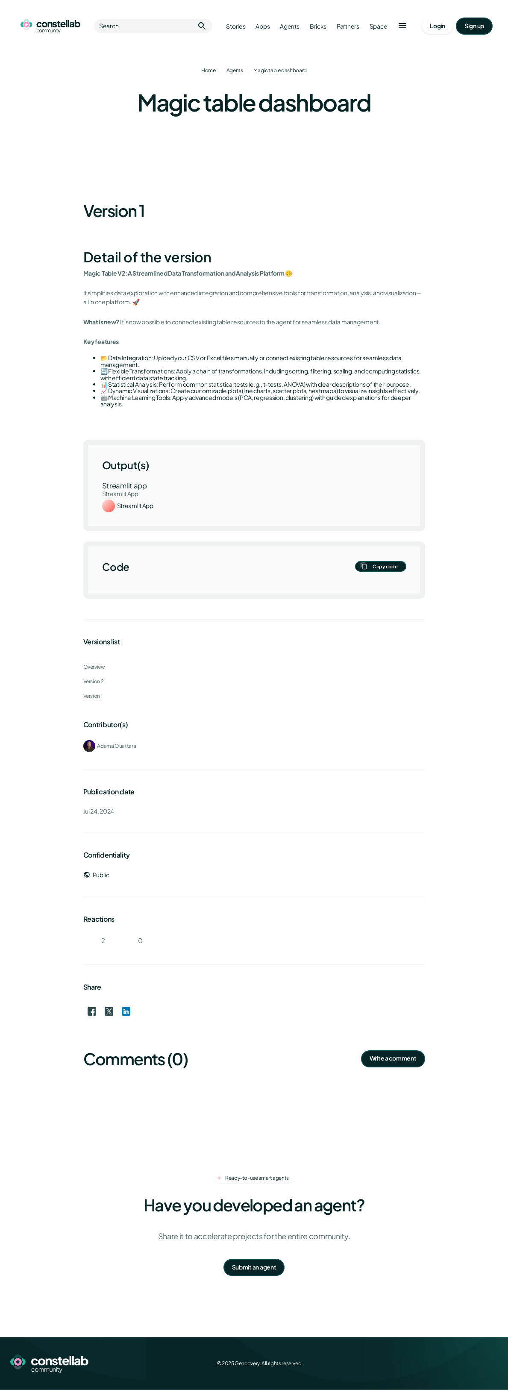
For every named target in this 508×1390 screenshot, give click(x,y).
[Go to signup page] (474, 26)
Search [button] (153, 26)
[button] (402, 26)
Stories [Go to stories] (235, 26)
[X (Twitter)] (455, 1363)
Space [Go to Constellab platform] (379, 26)
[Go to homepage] (50, 26)
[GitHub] (492, 1363)
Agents (234, 70)
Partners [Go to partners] (348, 26)
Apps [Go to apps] (262, 26)
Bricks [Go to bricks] (318, 26)
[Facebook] (436, 1363)
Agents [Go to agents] (289, 26)
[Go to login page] (437, 26)
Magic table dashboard (279, 70)
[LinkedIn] (474, 1363)
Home (208, 70)
